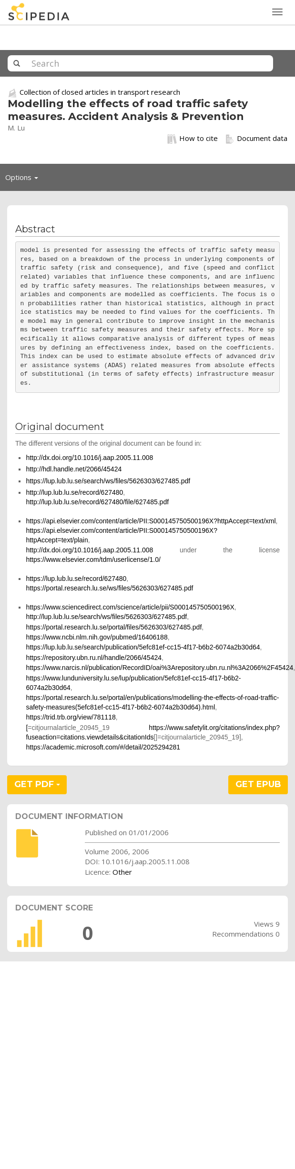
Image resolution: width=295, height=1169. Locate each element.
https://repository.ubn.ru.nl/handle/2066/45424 (94, 657)
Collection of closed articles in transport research (100, 92)
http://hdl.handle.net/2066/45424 (74, 469)
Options (24, 179)
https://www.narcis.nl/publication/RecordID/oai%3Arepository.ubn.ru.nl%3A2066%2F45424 (159, 667)
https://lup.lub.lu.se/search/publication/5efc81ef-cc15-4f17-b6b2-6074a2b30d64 (143, 647)
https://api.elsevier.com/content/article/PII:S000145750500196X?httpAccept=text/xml (150, 521)
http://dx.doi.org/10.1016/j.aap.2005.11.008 (89, 457)
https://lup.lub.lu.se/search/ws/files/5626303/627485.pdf (108, 481)
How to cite (192, 138)
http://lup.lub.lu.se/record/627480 (74, 492)
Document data (256, 138)
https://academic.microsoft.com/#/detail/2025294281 (103, 747)
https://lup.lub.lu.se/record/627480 (76, 578)
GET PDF (37, 784)
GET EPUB (258, 784)
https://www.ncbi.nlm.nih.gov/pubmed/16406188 (96, 637)
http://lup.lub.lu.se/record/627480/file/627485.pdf (97, 502)
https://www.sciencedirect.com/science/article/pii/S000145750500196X (130, 607)
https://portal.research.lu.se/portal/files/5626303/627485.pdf (114, 627)
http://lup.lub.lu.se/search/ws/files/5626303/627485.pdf (106, 616)
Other (122, 872)
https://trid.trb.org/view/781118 (70, 717)
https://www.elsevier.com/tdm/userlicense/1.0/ (93, 559)
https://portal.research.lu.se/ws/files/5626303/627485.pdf (109, 588)
